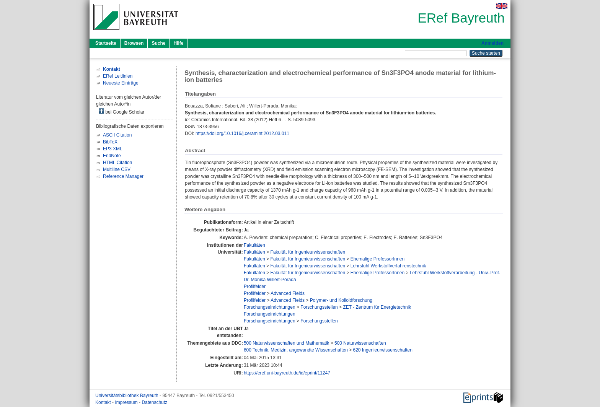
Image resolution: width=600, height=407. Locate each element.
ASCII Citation (117, 135)
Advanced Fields (288, 293)
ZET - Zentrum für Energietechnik (377, 307)
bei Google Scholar (121, 111)
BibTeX (110, 142)
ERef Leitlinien (117, 76)
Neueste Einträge (121, 83)
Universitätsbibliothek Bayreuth (127, 395)
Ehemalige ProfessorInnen (377, 259)
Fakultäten (254, 245)
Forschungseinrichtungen (269, 307)
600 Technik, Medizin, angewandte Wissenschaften (296, 350)
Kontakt (103, 402)
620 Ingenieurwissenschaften (382, 350)
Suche (158, 43)
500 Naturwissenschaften (360, 343)
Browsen (134, 43)
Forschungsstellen (319, 307)
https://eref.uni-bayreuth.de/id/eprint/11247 (287, 373)
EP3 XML (112, 148)
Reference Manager (123, 176)
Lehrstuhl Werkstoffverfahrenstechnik (388, 266)
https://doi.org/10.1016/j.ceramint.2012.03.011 (242, 133)
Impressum (127, 402)
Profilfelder (255, 286)
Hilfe (178, 43)
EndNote (112, 155)
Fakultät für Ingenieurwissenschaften (308, 252)
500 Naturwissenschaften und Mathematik (286, 343)
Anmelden (492, 43)
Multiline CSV (116, 169)
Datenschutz (154, 402)
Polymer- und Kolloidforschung (341, 300)
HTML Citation (117, 162)
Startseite (105, 43)
